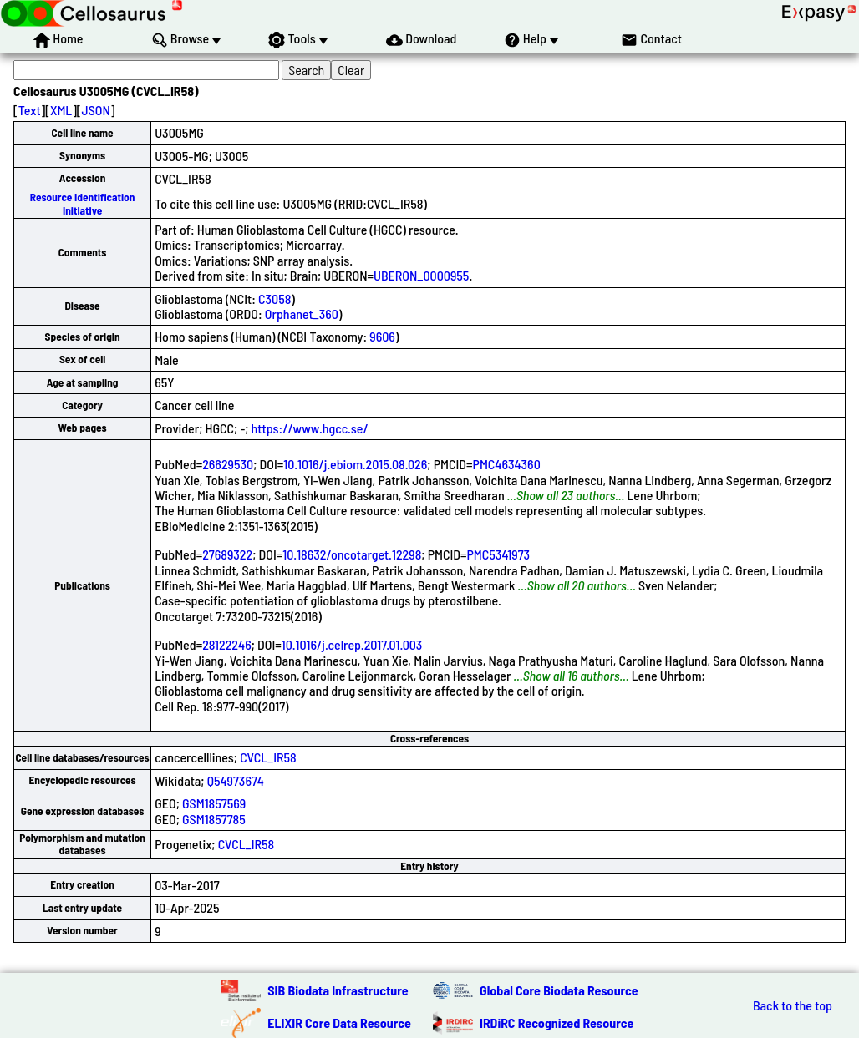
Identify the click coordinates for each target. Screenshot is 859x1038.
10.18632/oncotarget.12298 (351, 554)
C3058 (274, 298)
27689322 (227, 554)
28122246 (227, 644)
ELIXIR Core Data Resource (339, 1022)
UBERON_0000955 (421, 275)
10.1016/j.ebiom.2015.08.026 (355, 464)
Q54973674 (235, 780)
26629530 (227, 464)
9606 (382, 336)
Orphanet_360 (301, 314)
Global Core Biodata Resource (559, 990)
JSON (96, 110)
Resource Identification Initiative (82, 203)
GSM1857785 (214, 819)
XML (61, 110)
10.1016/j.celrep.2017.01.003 (352, 644)
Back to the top (792, 1005)
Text (29, 110)
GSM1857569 (214, 803)
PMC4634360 (507, 464)
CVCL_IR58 (268, 757)
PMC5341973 (499, 554)
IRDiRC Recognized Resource (556, 1022)
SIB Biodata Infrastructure (337, 990)
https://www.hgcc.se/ (310, 428)
